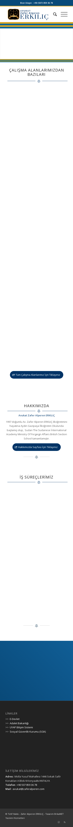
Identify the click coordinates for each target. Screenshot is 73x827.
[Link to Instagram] (59, 822)
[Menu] (62, 14)
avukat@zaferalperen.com (28, 789)
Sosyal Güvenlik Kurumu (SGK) (28, 731)
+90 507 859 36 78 (27, 785)
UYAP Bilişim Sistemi (21, 727)
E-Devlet (14, 719)
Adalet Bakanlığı (19, 723)
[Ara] (53, 14)
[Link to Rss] (65, 822)
